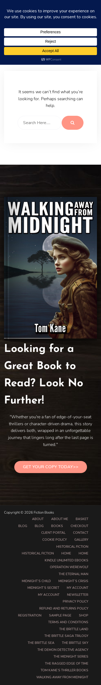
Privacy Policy (75, 601)
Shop (83, 615)
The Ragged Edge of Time (66, 663)
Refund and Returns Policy (63, 608)
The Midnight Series (71, 656)
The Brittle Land (73, 629)
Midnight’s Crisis (73, 581)
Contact (80, 533)
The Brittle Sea (41, 643)
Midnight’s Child (36, 581)
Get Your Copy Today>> (50, 467)
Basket (82, 519)
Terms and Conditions (68, 622)
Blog (22, 526)
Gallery (81, 540)
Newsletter (77, 595)
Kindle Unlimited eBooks (66, 560)
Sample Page (60, 615)
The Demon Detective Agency (62, 650)
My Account (49, 595)
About (38, 519)
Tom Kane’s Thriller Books (64, 670)
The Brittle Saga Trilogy (66, 636)
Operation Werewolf (69, 567)
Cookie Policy (54, 540)
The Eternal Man (73, 574)
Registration (29, 615)
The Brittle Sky (75, 643)
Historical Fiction (72, 547)
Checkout (79, 526)
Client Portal (53, 533)
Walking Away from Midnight (62, 677)
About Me (59, 519)
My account (77, 588)
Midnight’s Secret (43, 588)
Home (66, 553)
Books (57, 526)
